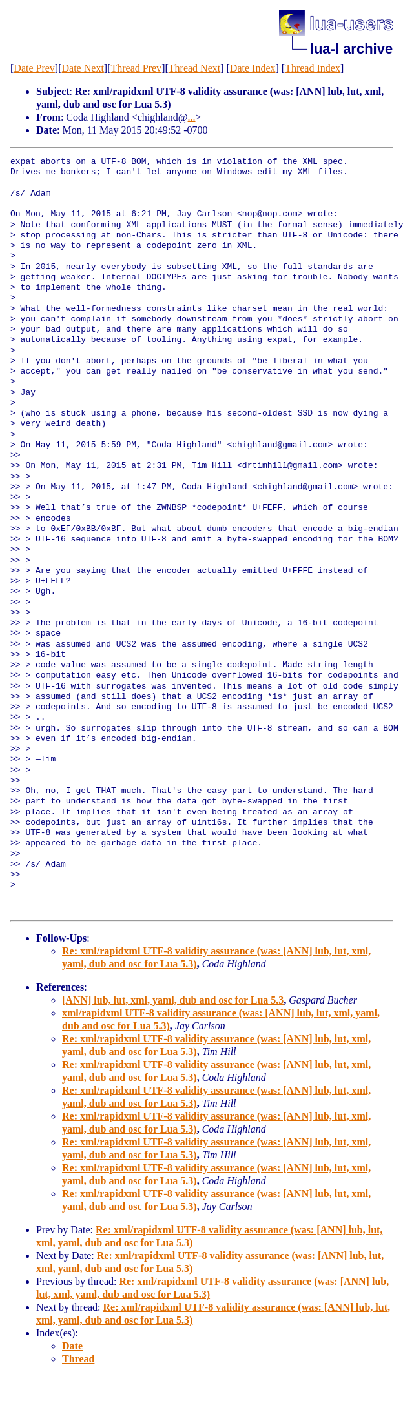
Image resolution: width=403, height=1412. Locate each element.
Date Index (253, 68)
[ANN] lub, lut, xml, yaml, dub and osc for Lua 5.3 (173, 999)
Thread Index (312, 68)
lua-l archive (351, 49)
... (192, 117)
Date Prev (34, 68)
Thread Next (194, 68)
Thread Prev (135, 68)
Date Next (83, 68)
